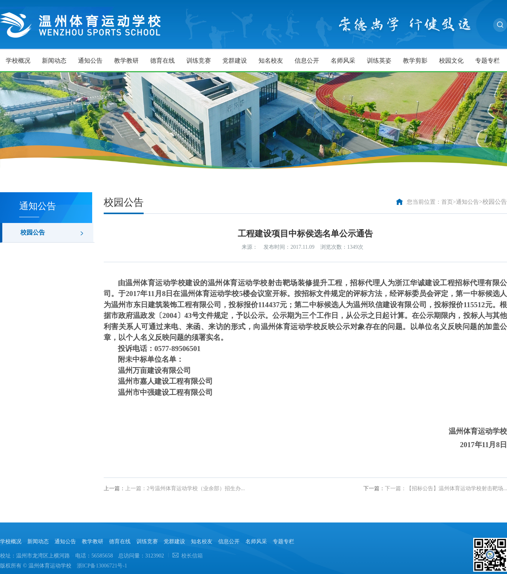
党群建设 (234, 60)
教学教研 (126, 60)
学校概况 (18, 60)
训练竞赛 (198, 60)
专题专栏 (487, 60)
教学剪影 (415, 60)
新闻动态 (54, 60)
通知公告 (90, 60)
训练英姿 (379, 60)
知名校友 (270, 60)
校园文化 (451, 60)
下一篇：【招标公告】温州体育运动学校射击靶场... (446, 488)
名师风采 (343, 60)
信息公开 (307, 60)
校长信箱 (192, 556)
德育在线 (162, 60)
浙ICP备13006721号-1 (102, 566)
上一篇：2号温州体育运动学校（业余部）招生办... (185, 488)
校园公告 (32, 232)
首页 (447, 202)
